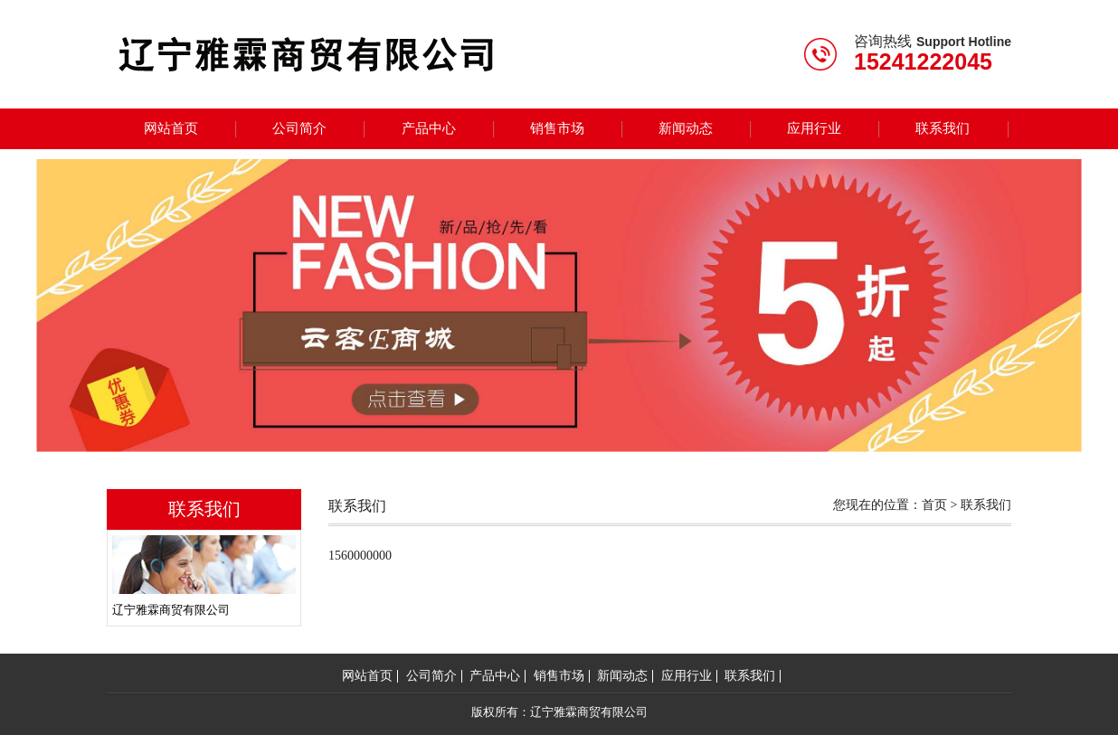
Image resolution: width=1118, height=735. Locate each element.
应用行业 (814, 128)
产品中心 (429, 128)
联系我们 (942, 128)
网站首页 (171, 128)
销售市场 (557, 128)
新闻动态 (685, 128)
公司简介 (299, 128)
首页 (934, 505)
